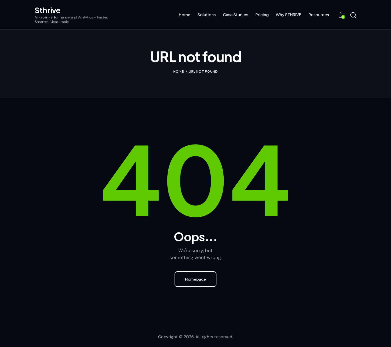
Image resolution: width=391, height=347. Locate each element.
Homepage (195, 279)
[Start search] (353, 15)
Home (178, 71)
